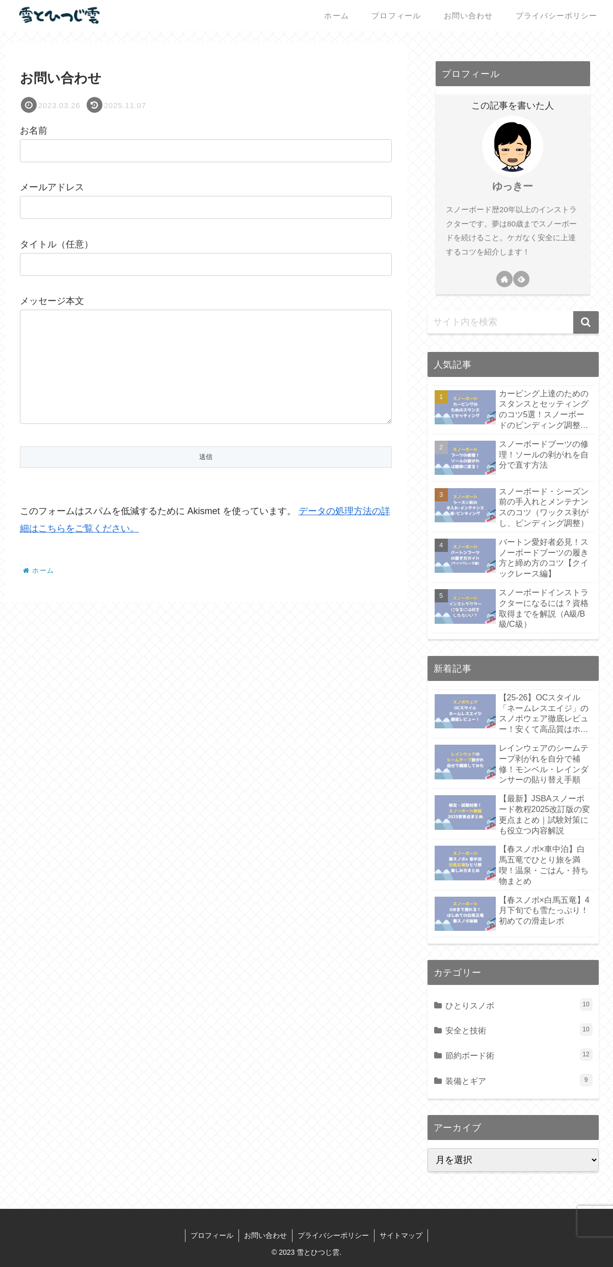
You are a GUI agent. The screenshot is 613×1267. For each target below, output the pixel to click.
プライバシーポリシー (333, 1235)
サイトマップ (401, 1235)
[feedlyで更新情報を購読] (521, 279)
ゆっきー (512, 186)
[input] (513, 322)
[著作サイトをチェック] (504, 279)
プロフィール (212, 1235)
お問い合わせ (265, 1235)
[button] (586, 322)
